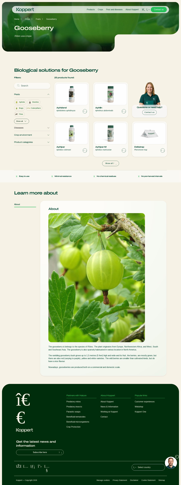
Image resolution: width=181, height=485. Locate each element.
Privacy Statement (120, 480)
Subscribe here (48, 452)
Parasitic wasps (73, 412)
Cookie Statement (148, 480)
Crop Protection (73, 427)
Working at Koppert (109, 412)
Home (16, 19)
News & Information (109, 407)
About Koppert (132, 9)
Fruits (38, 19)
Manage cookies (103, 480)
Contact (104, 417)
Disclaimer (134, 480)
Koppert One (140, 412)
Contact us (159, 9)
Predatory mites (73, 402)
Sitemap (162, 480)
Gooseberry (51, 19)
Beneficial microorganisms (77, 422)
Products (91, 9)
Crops (100, 9)
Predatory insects (74, 407)
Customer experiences (145, 402)
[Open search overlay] (143, 9)
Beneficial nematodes (75, 417)
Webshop (139, 407)
